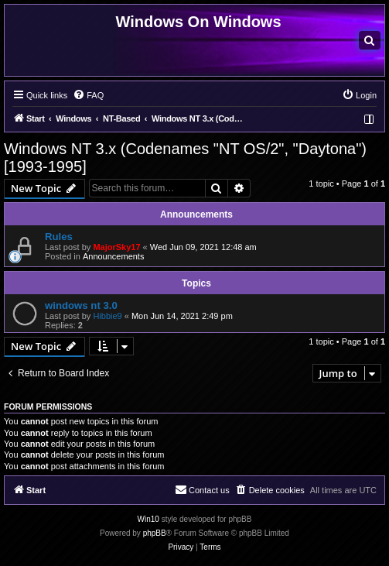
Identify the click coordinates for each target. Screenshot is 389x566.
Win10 (148, 519)
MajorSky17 (116, 247)
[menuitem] (369, 40)
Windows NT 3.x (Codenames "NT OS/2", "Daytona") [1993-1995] (185, 157)
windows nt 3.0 (81, 305)
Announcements (114, 256)
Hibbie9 (107, 316)
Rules (59, 236)
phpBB (154, 533)
